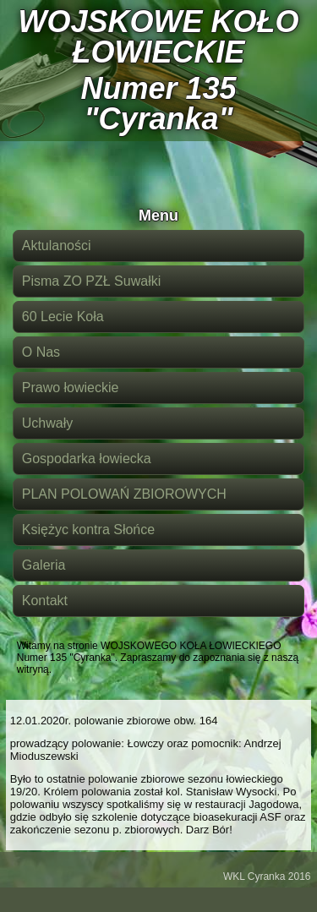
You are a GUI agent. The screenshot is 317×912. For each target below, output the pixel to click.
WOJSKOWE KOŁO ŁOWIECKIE (159, 36)
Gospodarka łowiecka (86, 458)
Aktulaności (56, 245)
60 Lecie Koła (63, 316)
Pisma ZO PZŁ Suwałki (91, 281)
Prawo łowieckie (70, 387)
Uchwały (47, 423)
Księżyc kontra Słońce (88, 529)
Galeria (44, 565)
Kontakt (45, 600)
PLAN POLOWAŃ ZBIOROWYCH (124, 494)
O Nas (41, 352)
